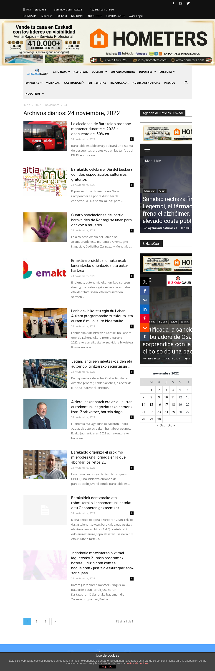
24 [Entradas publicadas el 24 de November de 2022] (166, 412)
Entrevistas (97, 82)
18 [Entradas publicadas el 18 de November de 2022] (173, 404)
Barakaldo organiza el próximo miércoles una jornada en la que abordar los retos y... (98, 457)
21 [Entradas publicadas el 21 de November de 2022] (143, 412)
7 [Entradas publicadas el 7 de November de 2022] (143, 397)
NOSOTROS (95, 16)
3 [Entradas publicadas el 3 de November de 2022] (166, 390)
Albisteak (81, 71)
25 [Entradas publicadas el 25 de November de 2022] (173, 412)
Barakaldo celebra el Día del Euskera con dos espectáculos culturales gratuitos (101, 174)
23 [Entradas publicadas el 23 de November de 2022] (159, 412)
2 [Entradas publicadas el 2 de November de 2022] (159, 390)
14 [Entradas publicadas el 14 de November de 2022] (143, 404)
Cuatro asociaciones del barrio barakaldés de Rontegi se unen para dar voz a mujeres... (101, 220)
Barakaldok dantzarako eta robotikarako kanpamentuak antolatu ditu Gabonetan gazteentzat (102, 503)
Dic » (171, 425)
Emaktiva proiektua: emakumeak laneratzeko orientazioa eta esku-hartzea (99, 265)
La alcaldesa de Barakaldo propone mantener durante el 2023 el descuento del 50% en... (101, 128)
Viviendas (53, 82)
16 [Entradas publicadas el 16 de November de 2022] (159, 404)
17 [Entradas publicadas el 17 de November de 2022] (166, 404)
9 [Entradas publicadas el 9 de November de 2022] (159, 397)
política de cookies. (137, 663)
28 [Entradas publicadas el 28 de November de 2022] (143, 419)
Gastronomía (74, 82)
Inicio (26, 105)
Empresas (34, 82)
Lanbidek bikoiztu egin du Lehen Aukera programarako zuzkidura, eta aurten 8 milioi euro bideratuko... (102, 316)
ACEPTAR (107, 667)
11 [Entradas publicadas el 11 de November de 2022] (173, 397)
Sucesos (99, 71)
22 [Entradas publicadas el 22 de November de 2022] (151, 412)
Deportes (147, 71)
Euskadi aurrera (123, 71)
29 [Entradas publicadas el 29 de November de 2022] (151, 419)
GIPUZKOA (61, 71)
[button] (186, 82)
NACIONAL (77, 16)
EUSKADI (62, 16)
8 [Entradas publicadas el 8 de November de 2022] (151, 397)
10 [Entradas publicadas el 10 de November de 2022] (166, 397)
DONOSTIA (29, 16)
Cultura (167, 71)
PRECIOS (169, 82)
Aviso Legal (136, 16)
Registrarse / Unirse (102, 9)
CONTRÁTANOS (115, 16)
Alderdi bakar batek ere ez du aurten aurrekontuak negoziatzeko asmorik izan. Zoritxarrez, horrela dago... (101, 407)
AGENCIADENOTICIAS (146, 82)
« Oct (161, 425)
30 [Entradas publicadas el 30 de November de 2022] (159, 419)
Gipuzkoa (46, 16)
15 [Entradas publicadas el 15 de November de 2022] (151, 404)
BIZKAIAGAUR (119, 82)
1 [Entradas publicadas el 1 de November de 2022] (151, 390)
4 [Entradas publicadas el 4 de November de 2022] (173, 390)
